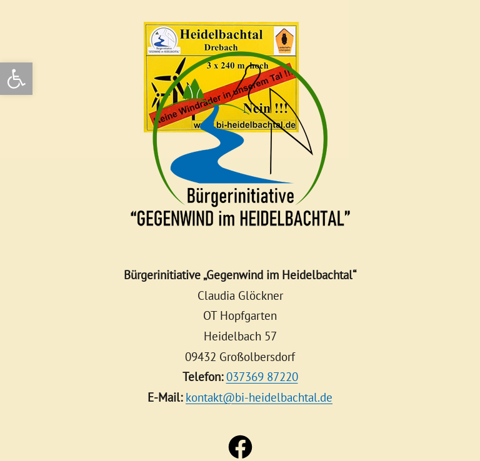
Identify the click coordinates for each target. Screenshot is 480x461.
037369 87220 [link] (262, 376)
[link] (16, 78)
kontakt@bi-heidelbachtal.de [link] (259, 397)
